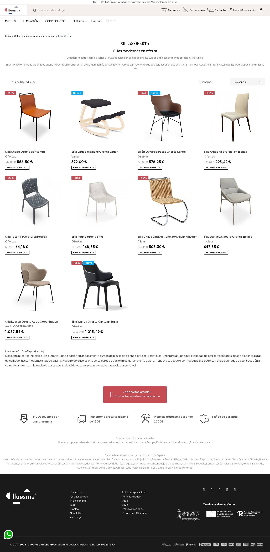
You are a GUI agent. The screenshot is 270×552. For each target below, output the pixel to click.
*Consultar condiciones (164, 2)
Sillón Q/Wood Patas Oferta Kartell (162, 151)
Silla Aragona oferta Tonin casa (225, 151)
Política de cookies (133, 508)
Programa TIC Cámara (134, 513)
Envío (125, 504)
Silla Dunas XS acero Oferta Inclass (228, 236)
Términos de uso (131, 496)
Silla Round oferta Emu (87, 236)
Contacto (76, 492)
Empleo (74, 508)
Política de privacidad (134, 492)
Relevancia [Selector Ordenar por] (247, 81)
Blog (73, 504)
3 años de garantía (225, 422)
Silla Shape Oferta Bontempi (25, 151)
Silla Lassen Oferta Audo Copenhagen (31, 321)
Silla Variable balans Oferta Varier (94, 151)
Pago (125, 500)
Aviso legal (76, 517)
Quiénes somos (79, 496)
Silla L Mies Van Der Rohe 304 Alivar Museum (168, 236)
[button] (135, 394)
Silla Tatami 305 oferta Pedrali (26, 236)
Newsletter (76, 513)
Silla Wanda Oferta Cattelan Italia (94, 321)
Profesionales (78, 500)
